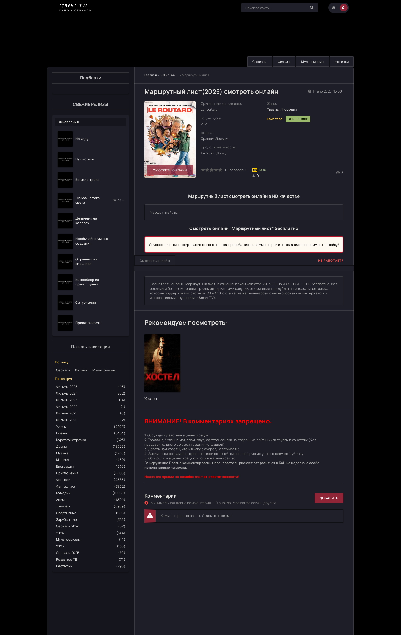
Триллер (90, 506)
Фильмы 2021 (90, 413)
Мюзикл (90, 459)
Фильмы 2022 (90, 406)
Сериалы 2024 (90, 526)
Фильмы (284, 61)
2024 (90, 532)
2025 (90, 546)
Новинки (342, 61)
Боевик (90, 433)
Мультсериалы (90, 539)
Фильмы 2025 (90, 386)
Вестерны (90, 566)
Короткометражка (90, 439)
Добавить (329, 498)
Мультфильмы (312, 61)
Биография (90, 466)
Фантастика (90, 486)
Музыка (90, 453)
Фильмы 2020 (90, 420)
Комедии (90, 493)
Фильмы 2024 (90, 393)
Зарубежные (90, 519)
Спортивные (90, 513)
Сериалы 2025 (90, 552)
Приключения (90, 473)
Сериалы (259, 61)
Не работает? (330, 260)
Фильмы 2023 (90, 400)
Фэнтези (90, 479)
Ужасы (90, 426)
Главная (150, 75)
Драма (90, 446)
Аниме (90, 499)
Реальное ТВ (90, 559)
